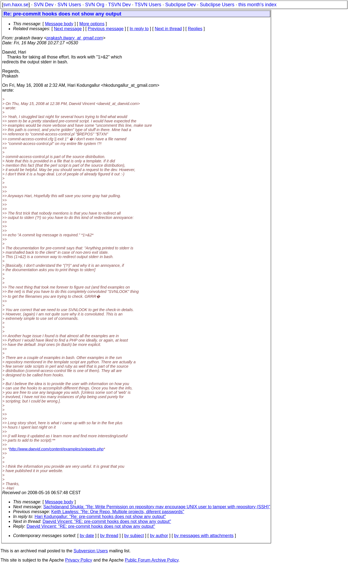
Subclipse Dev (180, 4)
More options (92, 23)
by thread (109, 535)
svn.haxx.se (16, 4)
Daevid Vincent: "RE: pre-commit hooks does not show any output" (107, 521)
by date (87, 535)
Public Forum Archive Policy (151, 560)
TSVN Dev (119, 4)
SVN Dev (43, 4)
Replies (195, 28)
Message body (59, 23)
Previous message (106, 28)
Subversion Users (91, 551)
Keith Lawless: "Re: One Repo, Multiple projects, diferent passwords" (117, 511)
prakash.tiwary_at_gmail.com (74, 38)
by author (159, 535)
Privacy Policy (78, 560)
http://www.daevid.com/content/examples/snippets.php (56, 449)
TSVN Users (148, 4)
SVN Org (94, 4)
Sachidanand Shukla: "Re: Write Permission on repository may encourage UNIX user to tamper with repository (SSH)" (156, 506)
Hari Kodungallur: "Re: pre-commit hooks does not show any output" (100, 516)
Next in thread (168, 28)
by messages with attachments (204, 535)
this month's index (257, 4)
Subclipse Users (217, 4)
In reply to (139, 28)
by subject (134, 535)
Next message (68, 28)
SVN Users (69, 4)
